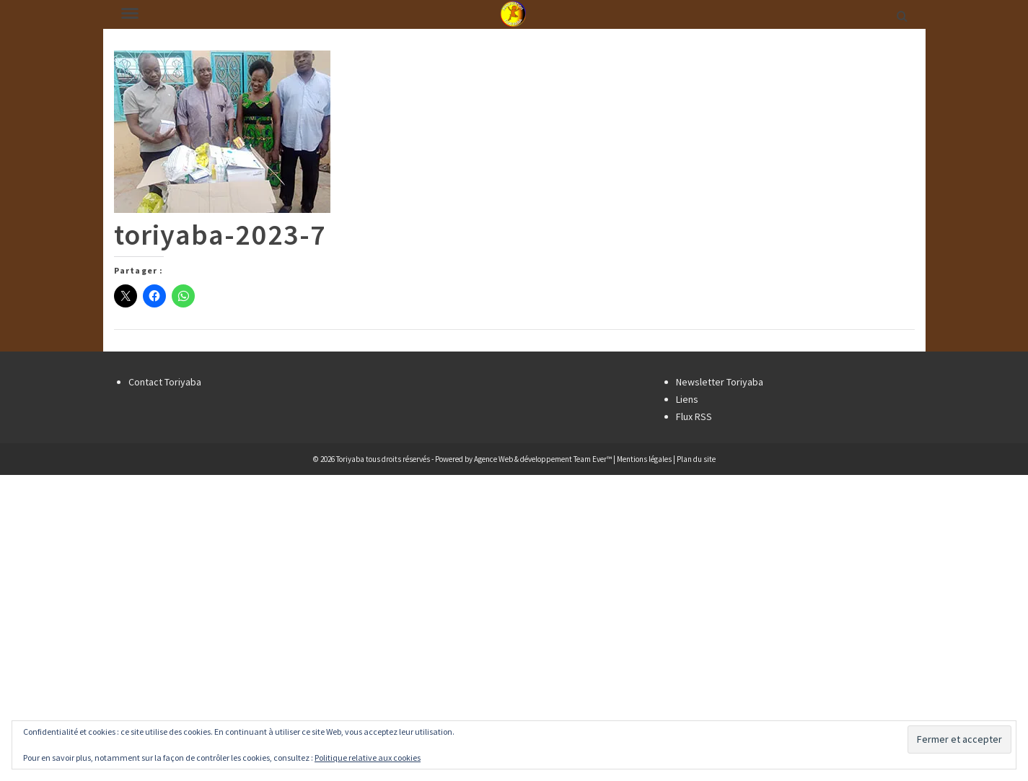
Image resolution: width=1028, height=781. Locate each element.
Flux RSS (694, 416)
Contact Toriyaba (164, 381)
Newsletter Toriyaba (719, 381)
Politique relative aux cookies (368, 757)
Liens (687, 399)
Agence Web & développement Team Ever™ (543, 459)
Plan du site (696, 459)
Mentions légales (644, 459)
